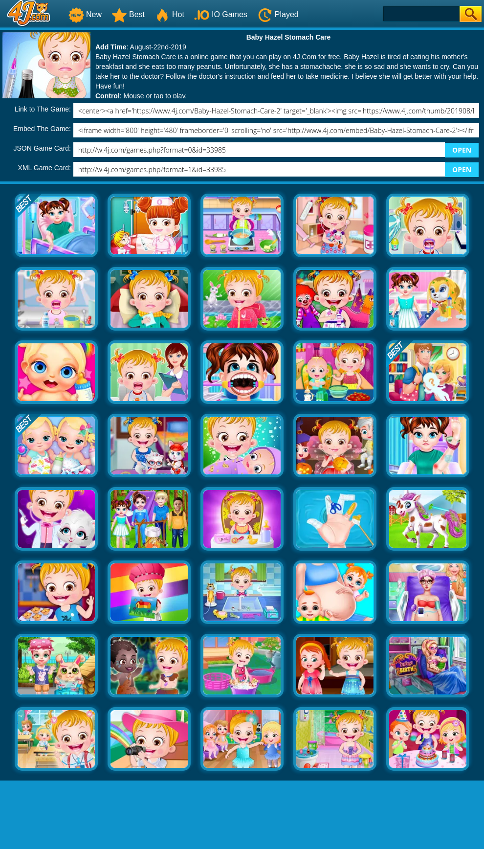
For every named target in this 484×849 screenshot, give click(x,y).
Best (128, 14)
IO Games (220, 14)
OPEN (461, 150)
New (85, 14)
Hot (169, 14)
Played (278, 14)
